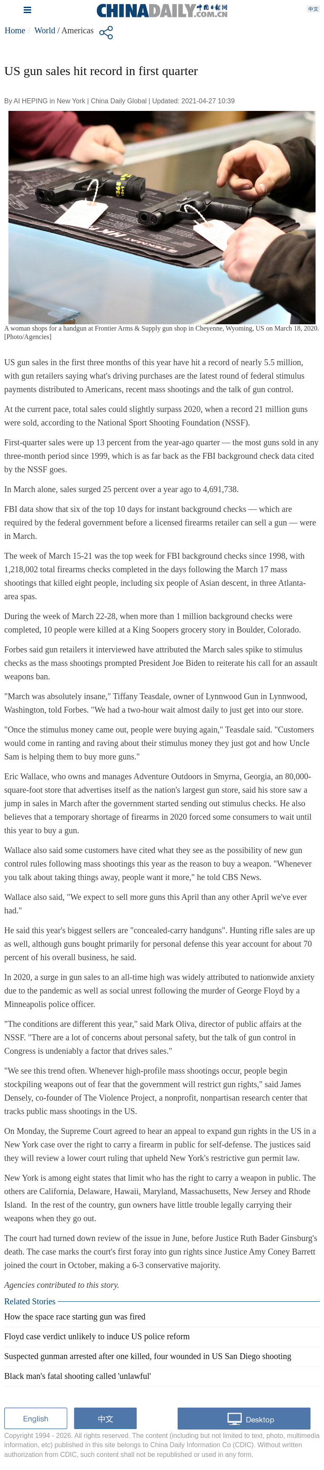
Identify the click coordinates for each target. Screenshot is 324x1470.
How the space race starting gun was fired (75, 1316)
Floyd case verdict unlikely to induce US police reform (97, 1336)
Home (15, 30)
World (44, 30)
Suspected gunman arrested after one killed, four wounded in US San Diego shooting (147, 1356)
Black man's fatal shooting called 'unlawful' (77, 1376)
